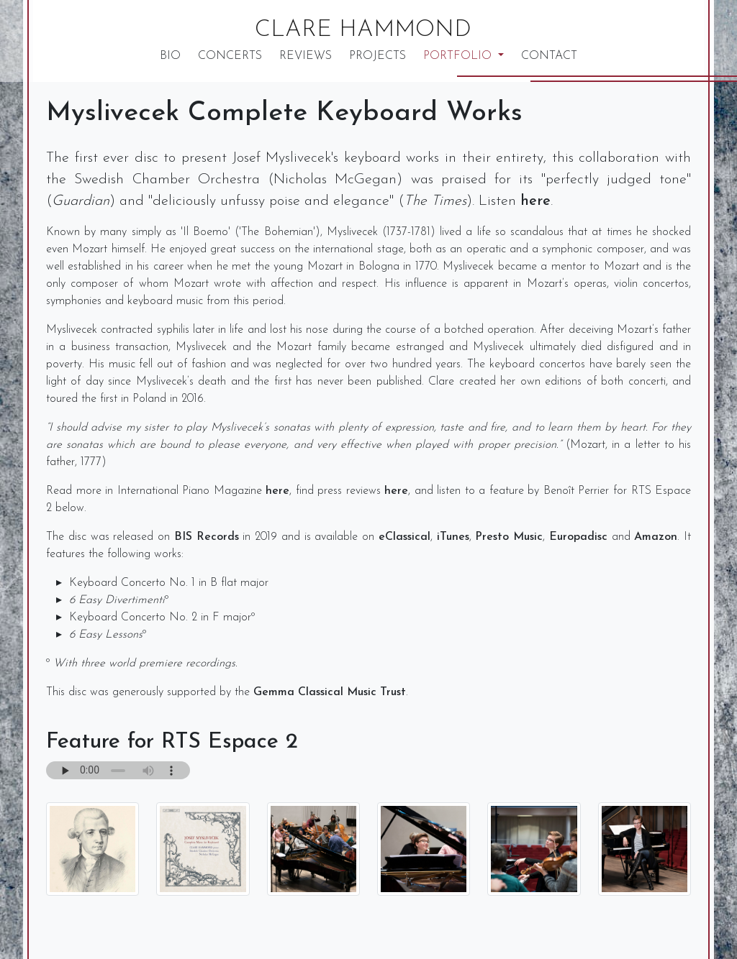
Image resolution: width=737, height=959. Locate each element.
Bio (170, 56)
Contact (549, 56)
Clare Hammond (363, 30)
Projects (377, 56)
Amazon (655, 537)
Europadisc (578, 537)
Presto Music (509, 537)
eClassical (404, 537)
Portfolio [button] (459, 56)
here (535, 201)
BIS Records (206, 537)
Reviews (305, 56)
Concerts (230, 56)
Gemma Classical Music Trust (329, 692)
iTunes (453, 537)
